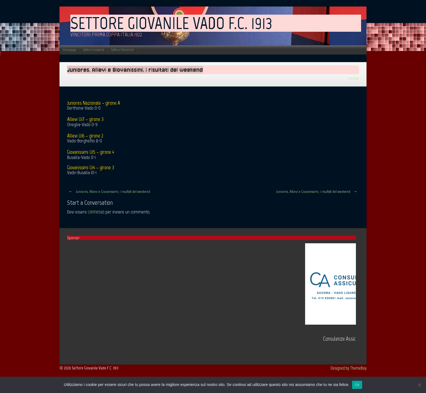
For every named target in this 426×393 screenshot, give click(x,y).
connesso (96, 212)
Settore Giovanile (93, 50)
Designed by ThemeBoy (349, 368)
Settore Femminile (122, 50)
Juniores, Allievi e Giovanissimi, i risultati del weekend (108, 191)
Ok (357, 385)
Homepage (69, 50)
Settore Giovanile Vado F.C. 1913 (171, 23)
